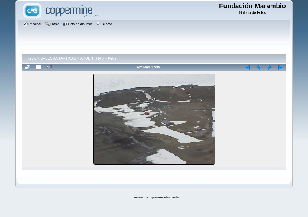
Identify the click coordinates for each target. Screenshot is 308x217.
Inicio (32, 58)
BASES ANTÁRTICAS (58, 58)
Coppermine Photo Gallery (164, 197)
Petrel (112, 58)
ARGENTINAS (92, 58)
